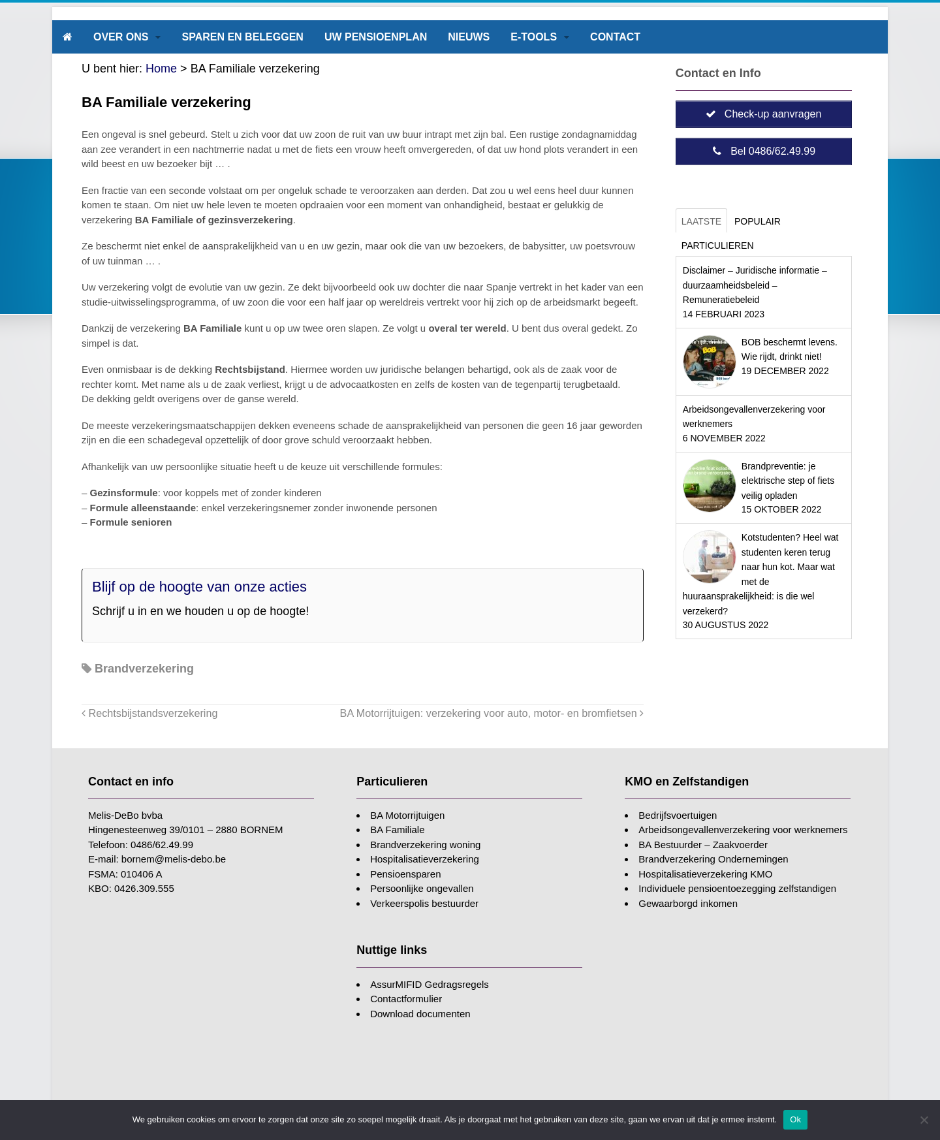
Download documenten (420, 1013)
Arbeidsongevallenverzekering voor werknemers (742, 829)
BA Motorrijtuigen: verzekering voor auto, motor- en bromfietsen (492, 713)
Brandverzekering (144, 668)
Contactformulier (406, 998)
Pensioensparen (405, 873)
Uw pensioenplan (375, 36)
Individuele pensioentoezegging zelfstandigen (737, 888)
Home (161, 68)
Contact (615, 36)
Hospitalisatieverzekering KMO (705, 873)
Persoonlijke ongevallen (421, 888)
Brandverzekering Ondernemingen (713, 858)
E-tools (533, 36)
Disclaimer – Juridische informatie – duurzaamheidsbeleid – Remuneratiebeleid (755, 285)
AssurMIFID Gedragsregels (429, 984)
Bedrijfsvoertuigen (677, 815)
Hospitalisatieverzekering (424, 858)
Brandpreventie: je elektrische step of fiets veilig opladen (788, 481)
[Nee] (923, 1119)
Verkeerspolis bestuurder (424, 903)
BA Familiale (397, 829)
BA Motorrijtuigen (407, 815)
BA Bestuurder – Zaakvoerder (703, 844)
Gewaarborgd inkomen (688, 903)
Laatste (701, 221)
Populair (757, 221)
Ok (795, 1119)
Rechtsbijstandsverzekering (149, 713)
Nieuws (469, 36)
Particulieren (718, 245)
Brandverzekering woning (425, 844)
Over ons (120, 36)
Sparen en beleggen (242, 36)
